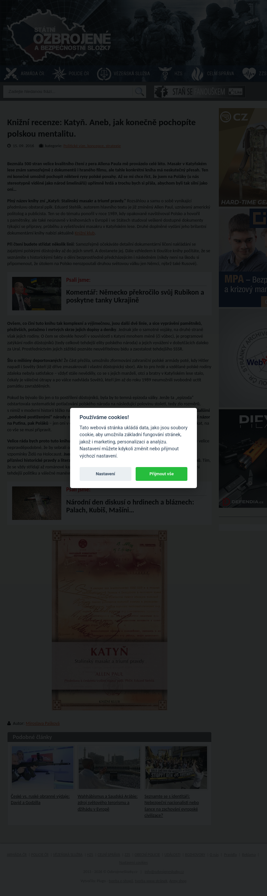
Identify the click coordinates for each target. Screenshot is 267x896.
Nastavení (105, 473)
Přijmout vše (161, 473)
